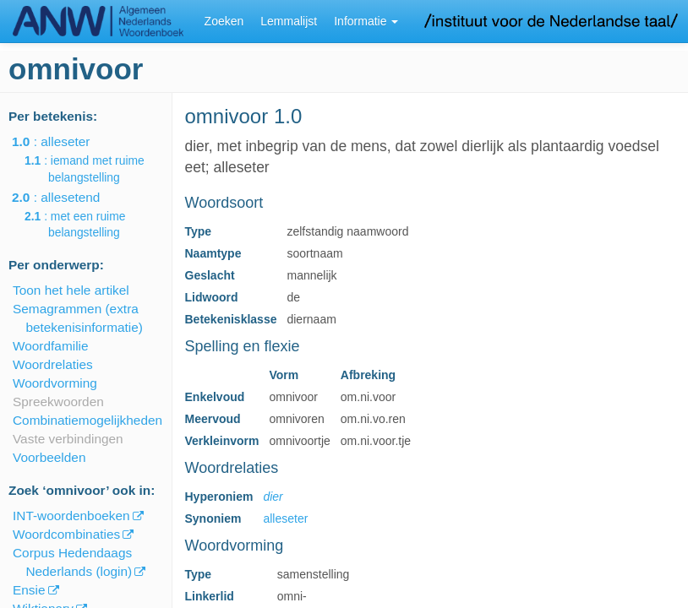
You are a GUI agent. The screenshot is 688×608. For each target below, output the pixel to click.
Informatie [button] (366, 21)
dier (272, 496)
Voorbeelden (49, 457)
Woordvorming (55, 383)
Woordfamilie (51, 346)
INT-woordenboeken (71, 515)
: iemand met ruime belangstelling (96, 169)
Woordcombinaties (66, 534)
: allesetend (67, 197)
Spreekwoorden (58, 401)
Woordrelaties (53, 364)
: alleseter (62, 141)
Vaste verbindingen (68, 439)
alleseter (285, 518)
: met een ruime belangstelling (86, 224)
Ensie (29, 590)
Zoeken (224, 21)
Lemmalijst (288, 21)
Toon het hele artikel (71, 290)
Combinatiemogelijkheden (87, 420)
